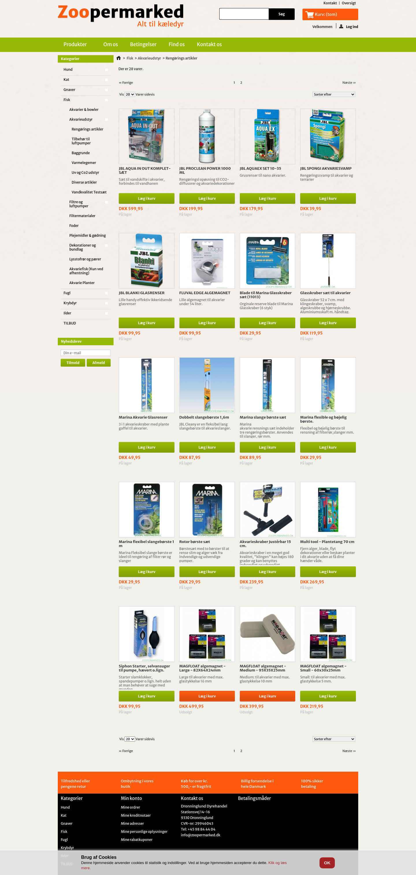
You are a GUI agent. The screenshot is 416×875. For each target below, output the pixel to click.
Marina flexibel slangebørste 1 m (146, 543)
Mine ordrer (130, 807)
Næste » (349, 83)
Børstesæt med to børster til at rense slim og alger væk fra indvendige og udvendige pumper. (204, 554)
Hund (68, 69)
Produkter (76, 45)
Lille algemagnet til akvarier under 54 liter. (202, 302)
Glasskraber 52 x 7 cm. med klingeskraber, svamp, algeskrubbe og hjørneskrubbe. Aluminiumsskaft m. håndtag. (325, 306)
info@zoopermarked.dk (200, 835)
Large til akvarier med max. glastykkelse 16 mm (201, 679)
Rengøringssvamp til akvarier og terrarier (326, 177)
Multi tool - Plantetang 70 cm (327, 541)
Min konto (131, 798)
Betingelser (143, 44)
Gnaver (69, 89)
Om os (110, 44)
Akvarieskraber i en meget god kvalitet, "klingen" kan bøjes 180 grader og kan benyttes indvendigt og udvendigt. (267, 559)
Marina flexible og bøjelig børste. (323, 419)
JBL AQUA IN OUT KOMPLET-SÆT (145, 170)
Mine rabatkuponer (136, 840)
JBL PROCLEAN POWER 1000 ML (205, 170)
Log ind (348, 26)
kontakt (330, 3)
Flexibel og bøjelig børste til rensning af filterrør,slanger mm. (327, 430)
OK (327, 862)
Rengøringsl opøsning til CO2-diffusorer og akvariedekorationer (207, 181)
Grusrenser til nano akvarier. (263, 175)
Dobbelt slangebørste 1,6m (204, 417)
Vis (121, 94)
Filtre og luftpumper (78, 204)
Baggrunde (81, 153)
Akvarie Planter (82, 283)
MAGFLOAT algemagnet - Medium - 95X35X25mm (263, 668)
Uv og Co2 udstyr (85, 172)
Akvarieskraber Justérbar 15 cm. (265, 543)
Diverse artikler (84, 182)
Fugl (67, 293)
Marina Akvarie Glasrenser (143, 417)
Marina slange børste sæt (263, 417)
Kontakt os (209, 44)
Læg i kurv (146, 198)
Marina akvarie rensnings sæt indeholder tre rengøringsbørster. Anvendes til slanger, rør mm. (267, 430)
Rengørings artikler (87, 129)
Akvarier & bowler (84, 109)
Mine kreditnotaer (136, 816)
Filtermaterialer (82, 216)
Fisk (67, 100)
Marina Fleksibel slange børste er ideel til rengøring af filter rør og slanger (145, 557)
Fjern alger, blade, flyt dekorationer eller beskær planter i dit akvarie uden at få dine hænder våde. (327, 554)
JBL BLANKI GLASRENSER (141, 292)
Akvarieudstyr (80, 119)
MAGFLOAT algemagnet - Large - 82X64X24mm (202, 668)
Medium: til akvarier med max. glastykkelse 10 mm (265, 679)
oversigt (349, 3)
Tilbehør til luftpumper (81, 141)
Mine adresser (132, 824)
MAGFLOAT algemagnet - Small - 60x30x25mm (323, 668)
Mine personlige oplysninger (144, 832)
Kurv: (326, 14)
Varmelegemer (84, 163)
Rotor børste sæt (194, 541)
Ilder (67, 313)
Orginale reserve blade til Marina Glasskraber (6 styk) (266, 306)
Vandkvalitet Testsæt (89, 192)
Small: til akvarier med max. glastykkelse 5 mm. (323, 679)
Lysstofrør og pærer (85, 259)
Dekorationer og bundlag (82, 247)
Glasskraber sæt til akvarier (325, 292)
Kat (66, 79)
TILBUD (70, 323)
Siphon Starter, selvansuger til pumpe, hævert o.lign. (144, 668)
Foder (74, 225)
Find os (177, 44)
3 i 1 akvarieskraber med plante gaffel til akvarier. (144, 426)
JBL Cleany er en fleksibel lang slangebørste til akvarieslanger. (205, 426)
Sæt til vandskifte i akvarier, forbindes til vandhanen (141, 181)
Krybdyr (70, 303)
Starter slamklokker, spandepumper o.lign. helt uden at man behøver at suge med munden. (145, 683)
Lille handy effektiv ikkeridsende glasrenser (145, 302)
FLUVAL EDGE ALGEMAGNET (205, 292)
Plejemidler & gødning (87, 235)
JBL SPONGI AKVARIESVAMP (326, 168)
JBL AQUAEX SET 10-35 (260, 168)
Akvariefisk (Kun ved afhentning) (86, 271)
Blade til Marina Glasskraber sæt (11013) (266, 294)
